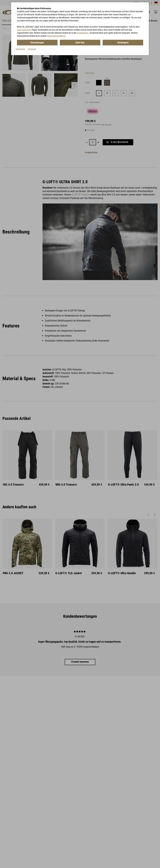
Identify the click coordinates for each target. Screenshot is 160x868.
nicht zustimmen (24, 30)
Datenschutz (20, 49)
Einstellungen (83, 33)
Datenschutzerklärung (56, 36)
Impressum (32, 49)
